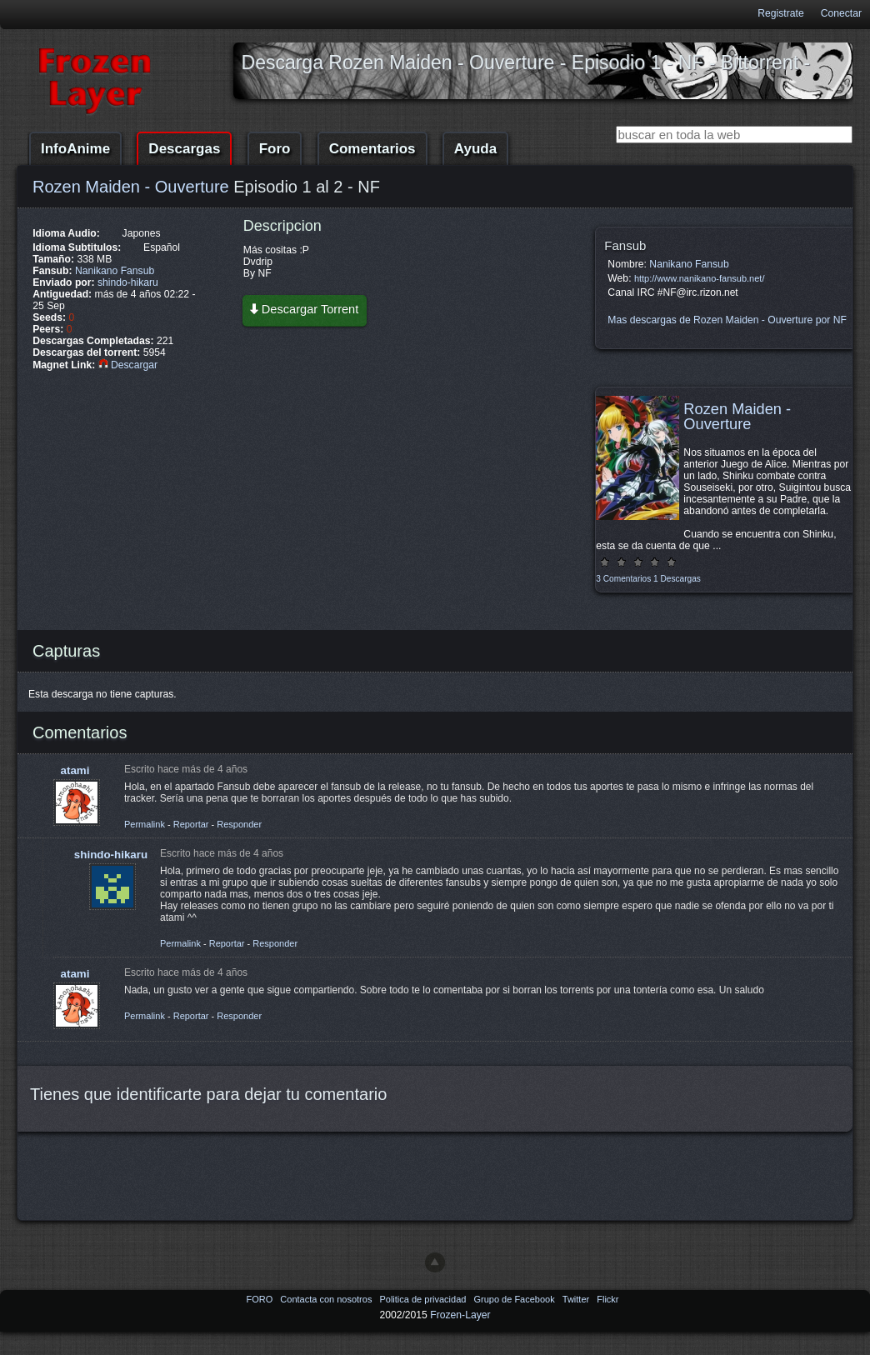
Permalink (144, 824)
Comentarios (372, 149)
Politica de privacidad (423, 1299)
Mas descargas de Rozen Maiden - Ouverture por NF (727, 320)
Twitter (577, 1299)
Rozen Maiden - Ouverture (130, 187)
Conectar (841, 13)
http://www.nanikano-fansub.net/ (699, 278)
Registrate (780, 13)
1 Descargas (677, 578)
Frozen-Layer (460, 1315)
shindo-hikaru (128, 282)
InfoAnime (75, 149)
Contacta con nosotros (327, 1299)
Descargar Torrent (303, 309)
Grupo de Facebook (515, 1299)
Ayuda (475, 149)
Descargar (128, 365)
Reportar (191, 824)
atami (75, 770)
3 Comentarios (623, 578)
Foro (275, 149)
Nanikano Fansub (114, 271)
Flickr (607, 1299)
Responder (239, 824)
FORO (260, 1299)
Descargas (184, 149)
